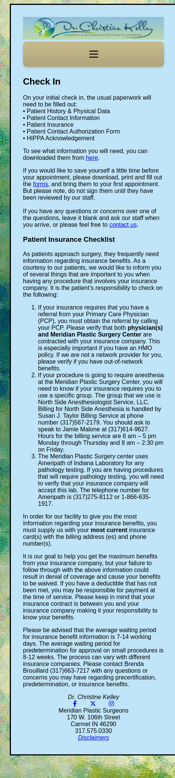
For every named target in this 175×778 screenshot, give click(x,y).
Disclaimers (93, 737)
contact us (123, 224)
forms (40, 184)
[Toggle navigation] (93, 54)
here (92, 158)
